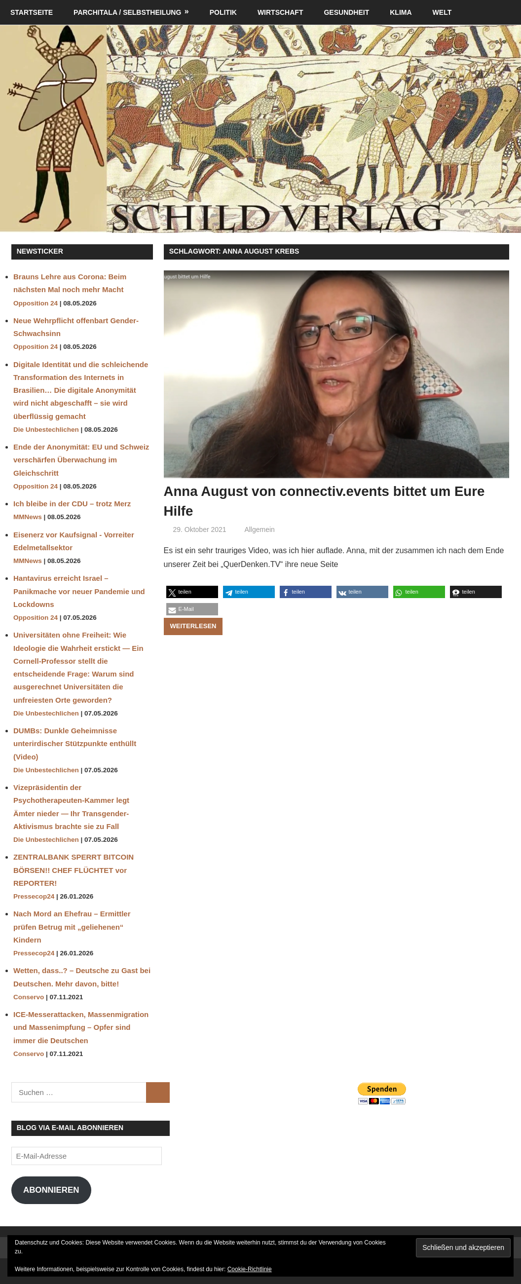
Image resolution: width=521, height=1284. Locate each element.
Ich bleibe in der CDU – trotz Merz (72, 503)
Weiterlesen (193, 625)
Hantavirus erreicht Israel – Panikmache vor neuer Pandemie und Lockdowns (79, 591)
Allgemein (259, 529)
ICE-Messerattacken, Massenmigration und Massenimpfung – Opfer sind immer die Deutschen (81, 1027)
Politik (223, 12)
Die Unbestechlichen (46, 429)
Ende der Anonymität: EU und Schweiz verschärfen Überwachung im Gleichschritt (81, 460)
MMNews (27, 517)
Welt (442, 12)
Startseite (31, 12)
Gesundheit (346, 12)
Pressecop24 (33, 896)
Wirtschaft (280, 12)
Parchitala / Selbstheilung (127, 12)
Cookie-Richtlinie (249, 1269)
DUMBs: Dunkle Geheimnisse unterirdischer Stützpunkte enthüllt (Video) (74, 743)
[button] (192, 591)
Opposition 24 (35, 303)
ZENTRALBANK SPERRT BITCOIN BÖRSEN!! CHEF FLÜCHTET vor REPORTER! (73, 870)
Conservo (28, 997)
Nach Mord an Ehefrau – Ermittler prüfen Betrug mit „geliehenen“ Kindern (72, 926)
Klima (400, 12)
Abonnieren (51, 1190)
